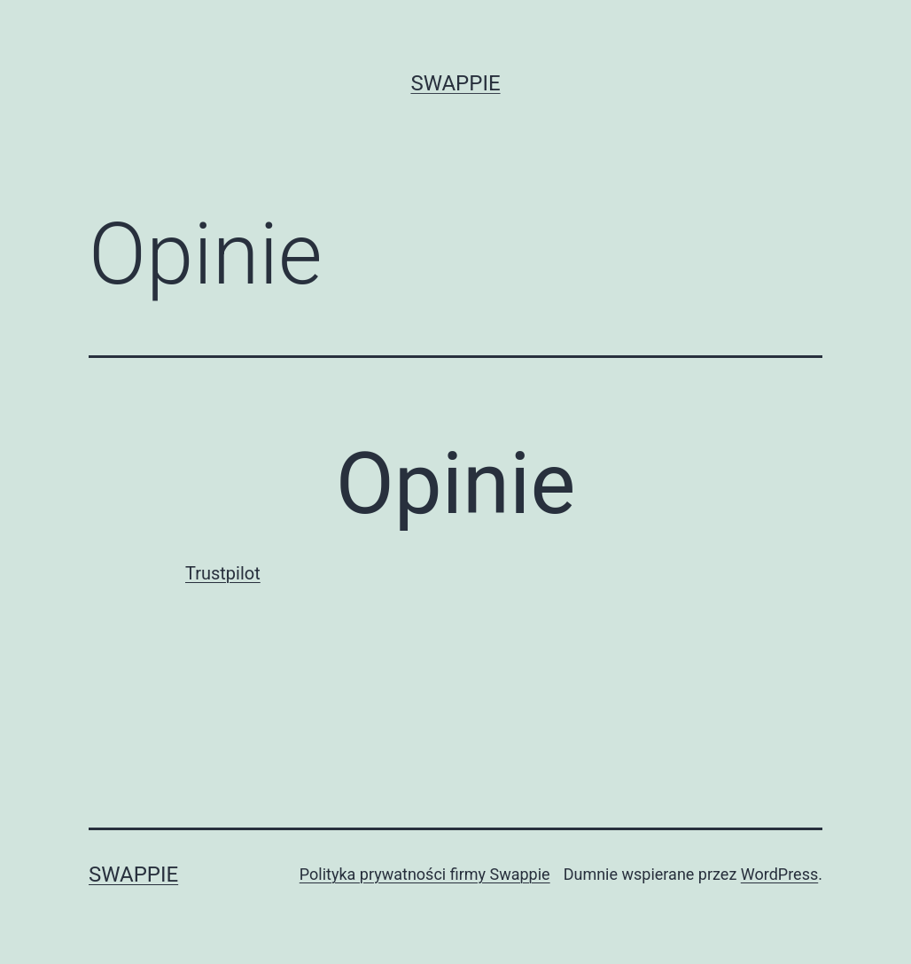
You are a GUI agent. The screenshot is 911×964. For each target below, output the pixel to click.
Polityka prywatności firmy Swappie (425, 874)
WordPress (779, 874)
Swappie (455, 83)
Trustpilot (223, 573)
